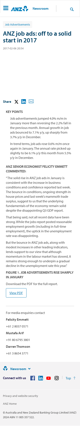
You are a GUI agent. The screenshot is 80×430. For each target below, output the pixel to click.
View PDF (16, 293)
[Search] (72, 9)
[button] (5, 8)
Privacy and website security (20, 396)
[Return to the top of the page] (71, 378)
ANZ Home (10, 404)
